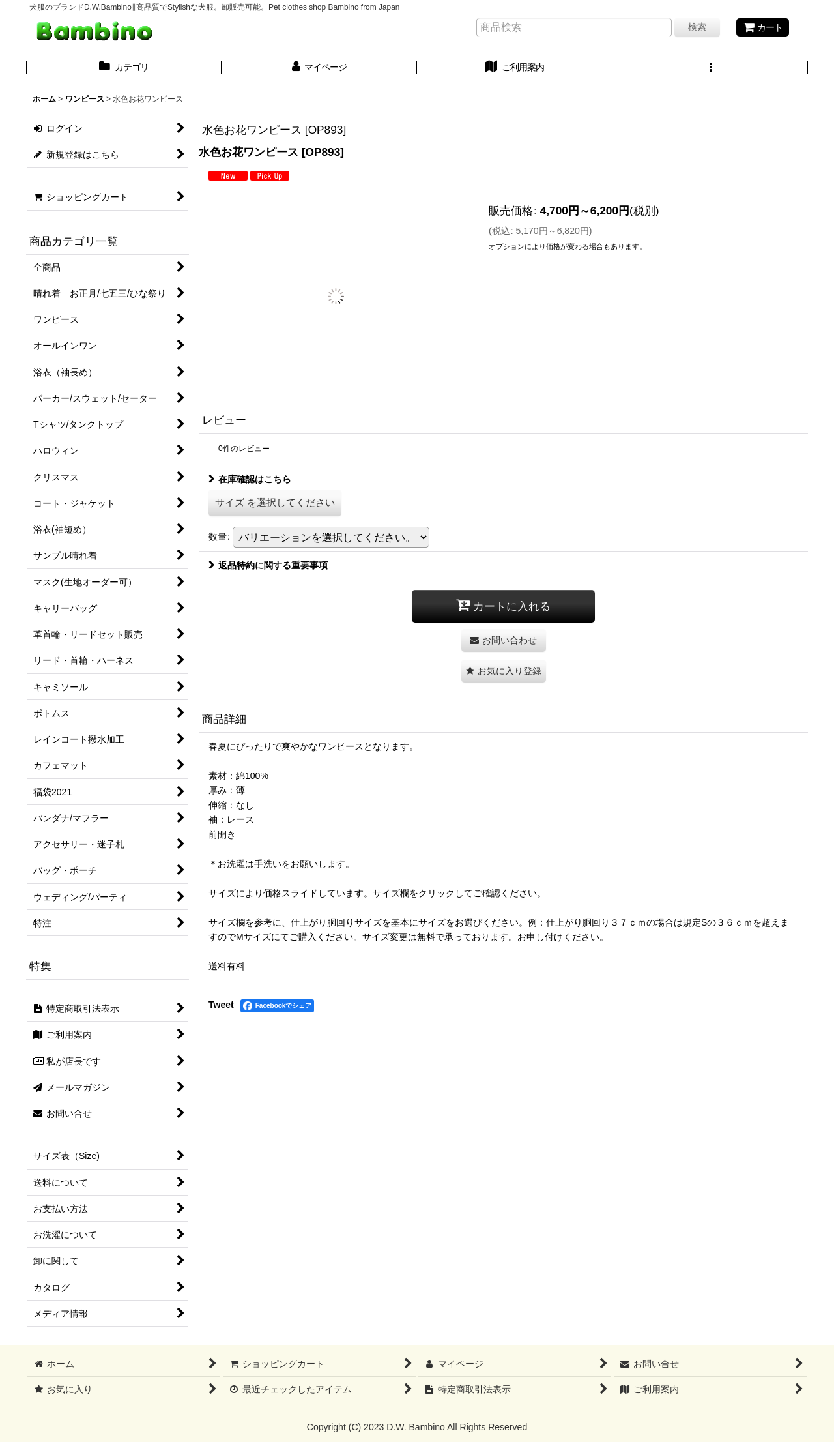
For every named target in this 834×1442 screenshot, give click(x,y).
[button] (710, 68)
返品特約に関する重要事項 (268, 565)
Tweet (221, 1004)
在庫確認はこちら (249, 479)
